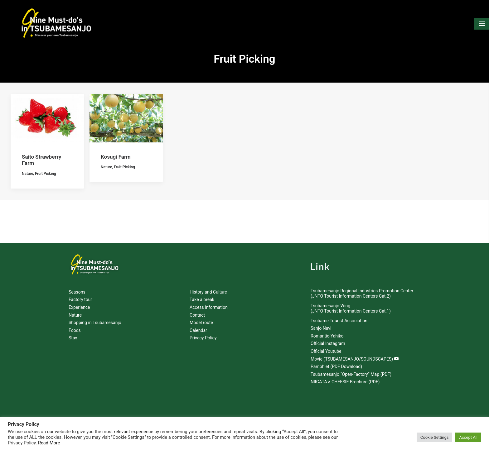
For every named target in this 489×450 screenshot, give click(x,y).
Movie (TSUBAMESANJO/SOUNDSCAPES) (355, 359)
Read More (49, 443)
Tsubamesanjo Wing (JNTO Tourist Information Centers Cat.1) (351, 309)
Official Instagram (328, 343)
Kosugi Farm (116, 201)
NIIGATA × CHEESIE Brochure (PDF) (345, 382)
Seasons (77, 292)
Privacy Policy (203, 338)
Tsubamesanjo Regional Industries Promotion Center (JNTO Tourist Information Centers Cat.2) (362, 293)
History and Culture (208, 292)
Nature (27, 217)
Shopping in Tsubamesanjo (95, 322)
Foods (75, 330)
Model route (201, 322)
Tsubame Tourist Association (339, 320)
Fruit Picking (45, 217)
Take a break (202, 299)
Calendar (198, 330)
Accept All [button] (468, 437)
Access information (209, 307)
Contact (197, 315)
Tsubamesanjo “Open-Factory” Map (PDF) (351, 374)
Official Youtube (326, 351)
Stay (73, 338)
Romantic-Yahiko (327, 335)
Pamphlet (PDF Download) (336, 366)
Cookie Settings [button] (434, 437)
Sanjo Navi (321, 328)
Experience (79, 307)
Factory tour (80, 299)
